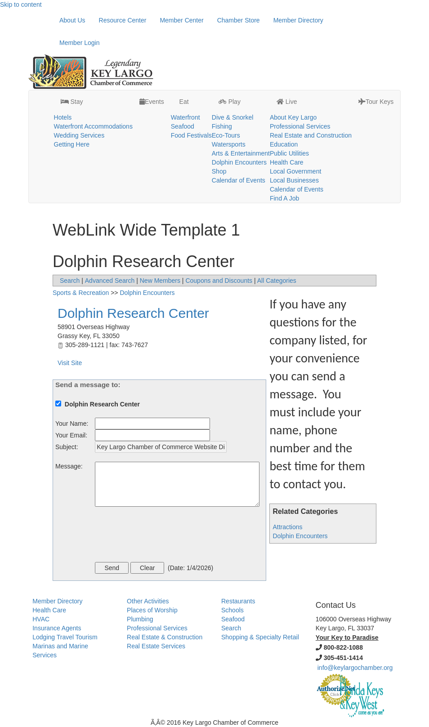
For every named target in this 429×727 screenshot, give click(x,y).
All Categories (276, 280)
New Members (160, 280)
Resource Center (123, 20)
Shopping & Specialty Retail (260, 637)
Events (151, 101)
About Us (72, 20)
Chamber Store (238, 20)
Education (284, 144)
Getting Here (71, 144)
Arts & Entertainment (241, 153)
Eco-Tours (226, 135)
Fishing (222, 126)
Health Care (287, 162)
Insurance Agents (56, 628)
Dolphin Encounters (239, 162)
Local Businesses (294, 180)
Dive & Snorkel (233, 117)
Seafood (182, 126)
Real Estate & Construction (164, 637)
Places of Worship (152, 610)
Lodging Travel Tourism (64, 637)
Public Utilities (289, 153)
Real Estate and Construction (311, 135)
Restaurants (238, 601)
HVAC (40, 619)
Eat (183, 101)
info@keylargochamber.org (355, 667)
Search (70, 280)
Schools (232, 610)
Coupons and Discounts (218, 280)
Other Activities (148, 601)
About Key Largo (293, 117)
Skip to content (21, 4)
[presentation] (163, 535)
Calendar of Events (238, 180)
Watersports (229, 144)
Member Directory (298, 20)
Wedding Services (79, 135)
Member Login (79, 42)
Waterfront (185, 117)
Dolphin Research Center (133, 313)
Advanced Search (110, 280)
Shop (219, 171)
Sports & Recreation (81, 292)
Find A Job (284, 198)
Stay (72, 101)
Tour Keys (375, 101)
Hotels (63, 117)
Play (230, 101)
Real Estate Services (156, 646)
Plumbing (140, 619)
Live (287, 101)
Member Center (181, 20)
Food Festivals (191, 135)
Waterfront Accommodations (93, 126)
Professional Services (300, 126)
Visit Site (70, 362)
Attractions (287, 527)
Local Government (295, 171)
